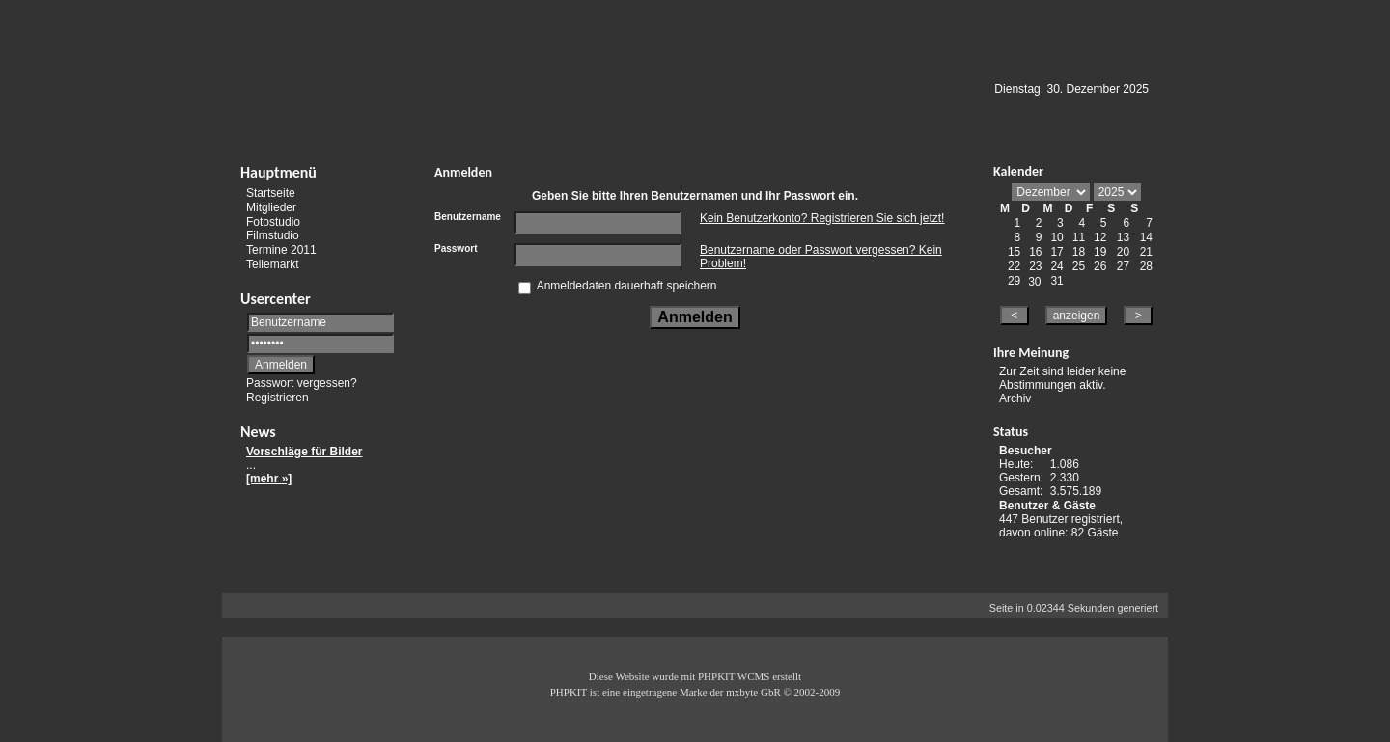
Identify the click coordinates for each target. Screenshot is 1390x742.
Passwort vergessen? (301, 383)
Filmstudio (272, 235)
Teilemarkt (272, 264)
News (258, 432)
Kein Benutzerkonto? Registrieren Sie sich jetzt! (822, 218)
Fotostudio (273, 221)
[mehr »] (269, 478)
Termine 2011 (281, 250)
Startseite (270, 193)
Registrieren (277, 397)
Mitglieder (271, 207)
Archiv (1015, 398)
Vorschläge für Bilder (304, 451)
